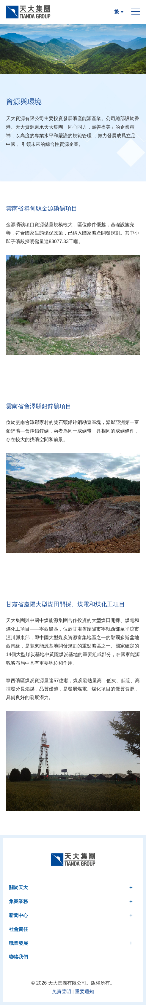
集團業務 (71, 901)
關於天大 (71, 887)
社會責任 (18, 929)
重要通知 (84, 991)
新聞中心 (71, 915)
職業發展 (71, 943)
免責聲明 (61, 991)
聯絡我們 (18, 956)
